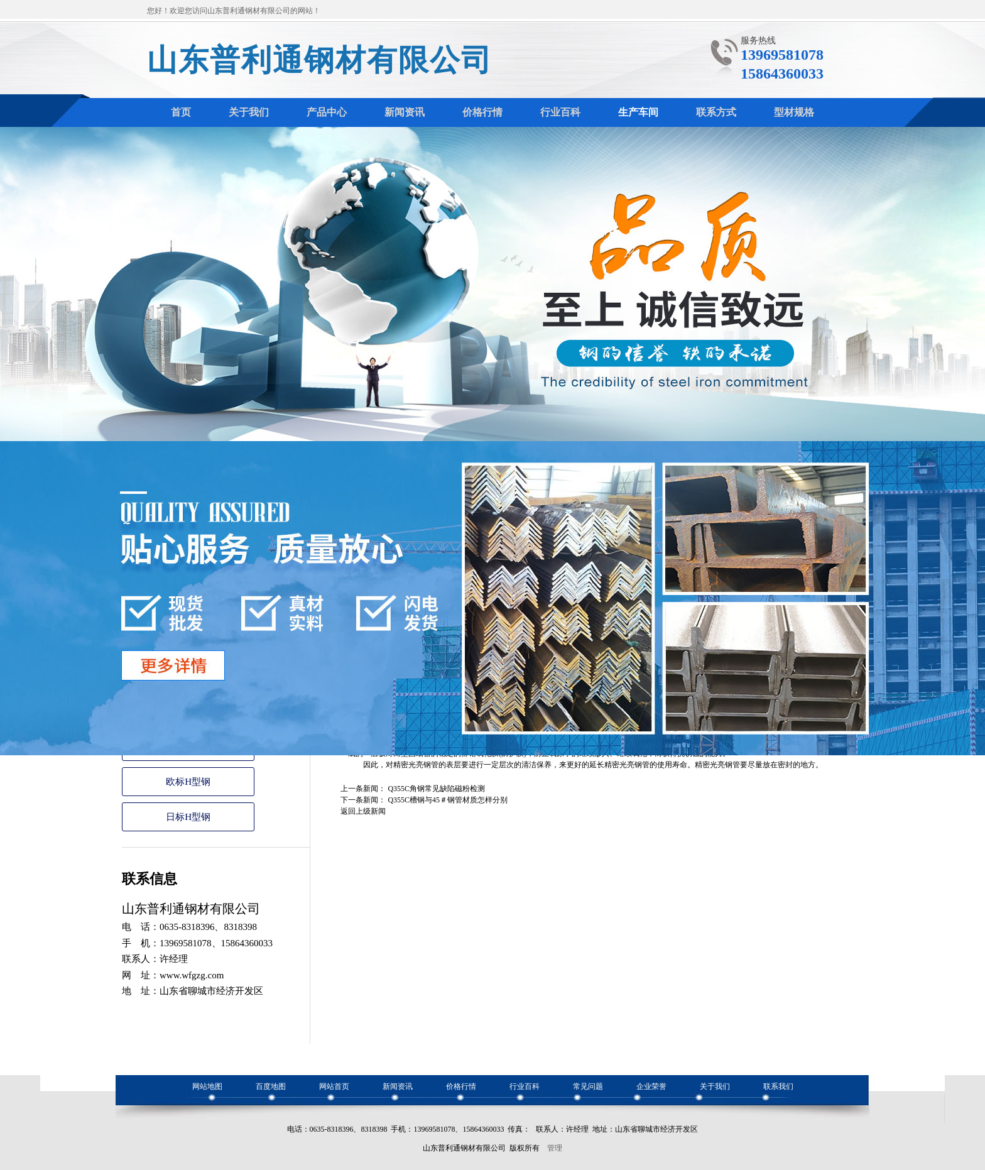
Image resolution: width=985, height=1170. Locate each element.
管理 (554, 1148)
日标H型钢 (188, 817)
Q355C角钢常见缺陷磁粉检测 (436, 788)
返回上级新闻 (363, 811)
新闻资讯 (398, 1086)
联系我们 (778, 1086)
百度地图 (271, 1086)
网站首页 (334, 1086)
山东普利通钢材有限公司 (320, 60)
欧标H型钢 (188, 782)
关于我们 (715, 1086)
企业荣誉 (651, 1086)
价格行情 (461, 1086)
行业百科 (524, 1086)
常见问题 (588, 1086)
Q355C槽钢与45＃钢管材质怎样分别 (448, 799)
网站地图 (207, 1086)
